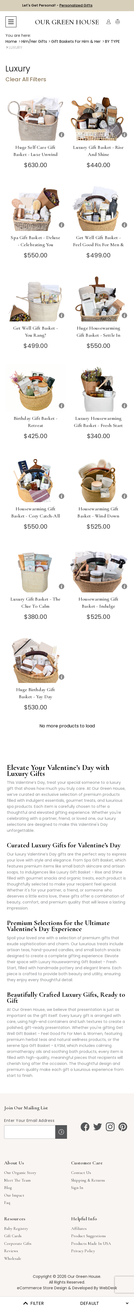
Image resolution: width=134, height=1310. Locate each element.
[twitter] (97, 1126)
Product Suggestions (88, 1235)
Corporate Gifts (17, 1243)
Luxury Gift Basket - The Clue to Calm (35, 602)
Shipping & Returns (88, 1180)
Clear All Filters (25, 79)
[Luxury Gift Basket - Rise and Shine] (98, 117)
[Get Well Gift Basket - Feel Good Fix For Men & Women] (98, 207)
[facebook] (85, 1126)
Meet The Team (17, 1180)
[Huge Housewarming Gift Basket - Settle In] (98, 297)
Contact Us (81, 1172)
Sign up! (61, 1132)
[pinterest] (122, 1126)
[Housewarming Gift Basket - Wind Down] (98, 478)
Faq (7, 1202)
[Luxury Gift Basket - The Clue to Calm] (35, 568)
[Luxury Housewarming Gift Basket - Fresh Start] (98, 388)
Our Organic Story (20, 1172)
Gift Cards (13, 1235)
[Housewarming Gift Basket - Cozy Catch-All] (35, 478)
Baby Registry (16, 1228)
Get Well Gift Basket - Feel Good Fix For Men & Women (98, 244)
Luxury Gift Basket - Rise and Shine (98, 150)
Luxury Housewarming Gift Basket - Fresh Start (98, 421)
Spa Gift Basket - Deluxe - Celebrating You (35, 241)
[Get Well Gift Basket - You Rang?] (35, 297)
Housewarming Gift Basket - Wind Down (98, 512)
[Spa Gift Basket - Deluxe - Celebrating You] (35, 207)
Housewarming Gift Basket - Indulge (98, 602)
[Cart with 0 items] (125, 22)
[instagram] (110, 1126)
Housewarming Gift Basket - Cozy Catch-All (35, 512)
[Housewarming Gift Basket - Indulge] (98, 568)
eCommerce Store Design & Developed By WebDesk (67, 1288)
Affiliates (79, 1228)
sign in (77, 1187)
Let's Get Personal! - (57, 5)
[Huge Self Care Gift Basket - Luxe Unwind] (35, 117)
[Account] (108, 22)
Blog (8, 1187)
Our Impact (14, 1195)
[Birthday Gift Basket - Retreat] (35, 388)
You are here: (18, 35)
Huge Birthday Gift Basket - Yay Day (35, 693)
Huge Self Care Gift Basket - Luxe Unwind (35, 150)
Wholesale (12, 1258)
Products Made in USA (91, 1243)
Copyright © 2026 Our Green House (66, 1276)
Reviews (11, 1250)
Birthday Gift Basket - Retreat (36, 421)
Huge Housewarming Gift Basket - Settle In (99, 331)
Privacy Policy (83, 1250)
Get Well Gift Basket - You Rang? (35, 331)
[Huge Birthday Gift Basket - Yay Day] (35, 659)
